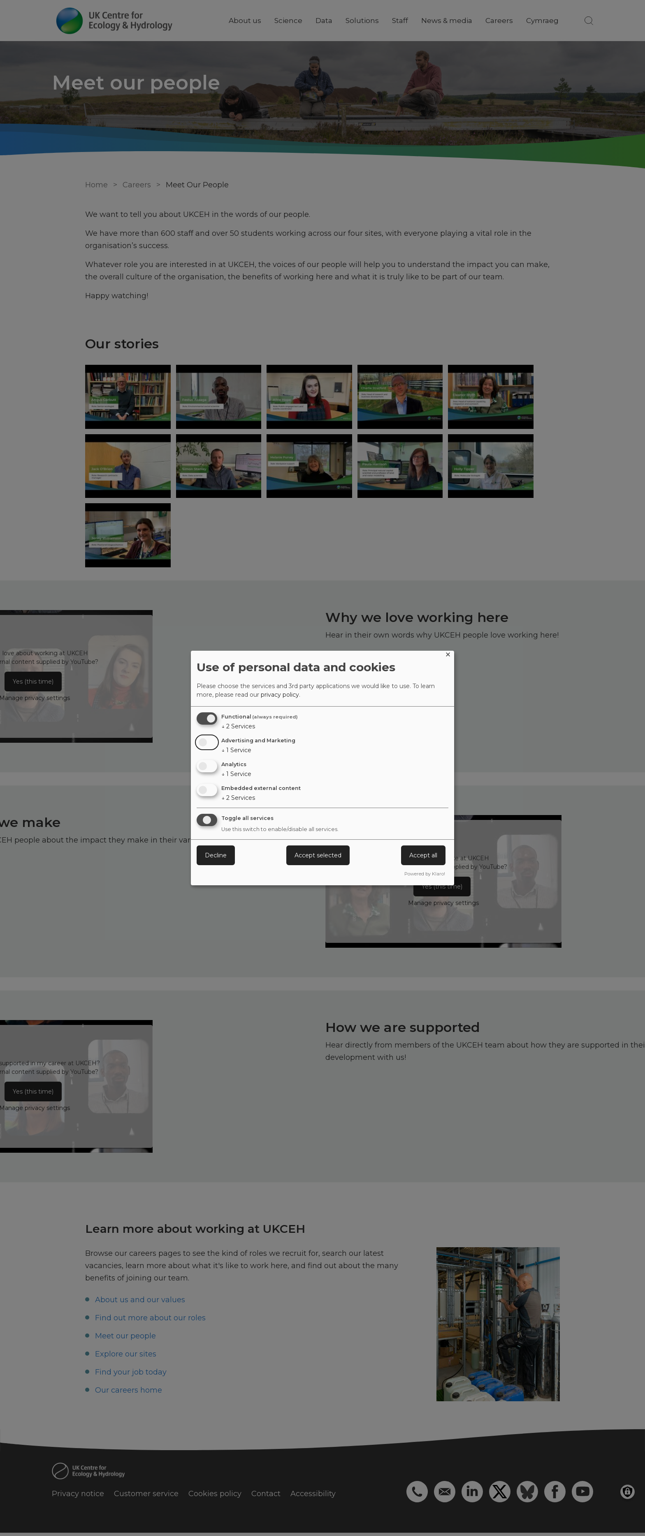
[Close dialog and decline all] (448, 656)
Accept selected (318, 855)
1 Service (236, 750)
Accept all (423, 855)
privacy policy (280, 694)
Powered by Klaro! (424, 874)
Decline (216, 855)
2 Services (238, 726)
